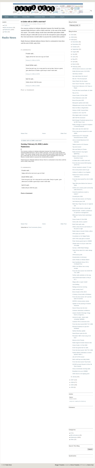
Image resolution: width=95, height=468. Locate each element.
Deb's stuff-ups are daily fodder (81, 359)
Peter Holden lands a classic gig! (81, 208)
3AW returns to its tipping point (80, 373)
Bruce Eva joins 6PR (78, 100)
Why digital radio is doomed (80, 115)
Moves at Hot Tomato (78, 340)
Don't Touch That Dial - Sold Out (81, 83)
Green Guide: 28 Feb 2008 (79, 95)
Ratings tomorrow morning (79, 287)
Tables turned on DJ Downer (80, 144)
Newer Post (24, 133)
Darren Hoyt (90, 465)
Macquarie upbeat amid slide (80, 103)
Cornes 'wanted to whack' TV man (81, 167)
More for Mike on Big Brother (80, 107)
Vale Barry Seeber (77, 73)
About (16, 17)
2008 (72, 39)
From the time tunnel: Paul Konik (81, 362)
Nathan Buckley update (78, 331)
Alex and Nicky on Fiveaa (79, 149)
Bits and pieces (8, 27)
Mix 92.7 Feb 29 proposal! (79, 78)
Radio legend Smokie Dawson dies (82, 342)
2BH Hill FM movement (78, 117)
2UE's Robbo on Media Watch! (80, 259)
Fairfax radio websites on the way (81, 275)
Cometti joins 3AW (77, 196)
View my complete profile (77, 401)
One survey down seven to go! (80, 169)
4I (4, 25)
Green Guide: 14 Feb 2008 (79, 345)
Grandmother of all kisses (79, 257)
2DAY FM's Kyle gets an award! (81, 238)
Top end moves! (76, 147)
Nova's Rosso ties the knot (79, 308)
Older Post (63, 133)
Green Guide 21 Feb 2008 (79, 219)
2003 (72, 387)
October (74, 46)
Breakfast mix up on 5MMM (80, 371)
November (75, 44)
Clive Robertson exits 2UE (79, 98)
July (73, 54)
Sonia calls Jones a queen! (79, 222)
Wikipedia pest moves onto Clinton (81, 105)
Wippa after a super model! (79, 282)
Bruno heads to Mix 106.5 (79, 292)
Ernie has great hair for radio (80, 347)
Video (5, 32)
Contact (52, 17)
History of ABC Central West (80, 110)
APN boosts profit (77, 254)
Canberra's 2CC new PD (79, 112)
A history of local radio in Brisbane (81, 294)
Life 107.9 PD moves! (78, 357)
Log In (62, 17)
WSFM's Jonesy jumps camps (80, 301)
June (73, 56)
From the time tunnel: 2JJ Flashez (81, 199)
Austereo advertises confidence (81, 310)
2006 (72, 382)
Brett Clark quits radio (78, 224)
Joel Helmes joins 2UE (78, 201)
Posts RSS (26, 17)
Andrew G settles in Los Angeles (81, 172)
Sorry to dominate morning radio (81, 368)
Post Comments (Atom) (35, 227)
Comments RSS (40, 17)
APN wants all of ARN (78, 233)
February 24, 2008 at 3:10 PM (33, 60)
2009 (72, 37)
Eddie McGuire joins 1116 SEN (81, 71)
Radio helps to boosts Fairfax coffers (82, 231)
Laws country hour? (77, 289)
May (73, 59)
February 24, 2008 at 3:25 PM (33, 74)
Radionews (7, 29)
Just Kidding (75, 284)
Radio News (9, 37)
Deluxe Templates (74, 465)
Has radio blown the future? (80, 76)
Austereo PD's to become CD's (80, 321)
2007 (72, 380)
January (74, 376)
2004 (72, 385)
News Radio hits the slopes (79, 81)
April (73, 61)
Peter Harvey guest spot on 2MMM (82, 241)
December (75, 42)
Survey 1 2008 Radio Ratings (80, 248)
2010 (72, 34)
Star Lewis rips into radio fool (80, 129)
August (74, 51)
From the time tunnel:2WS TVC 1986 (82, 324)
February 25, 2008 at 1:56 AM (33, 85)
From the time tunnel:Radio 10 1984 (82, 90)
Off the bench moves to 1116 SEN (81, 68)
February (74, 66)
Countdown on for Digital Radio (81, 236)
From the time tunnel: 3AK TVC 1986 (82, 350)
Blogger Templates (59, 465)
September (75, 49)
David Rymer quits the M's (79, 333)
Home (7, 17)
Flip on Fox (75, 93)
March (74, 64)
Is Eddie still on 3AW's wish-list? (33, 22)
